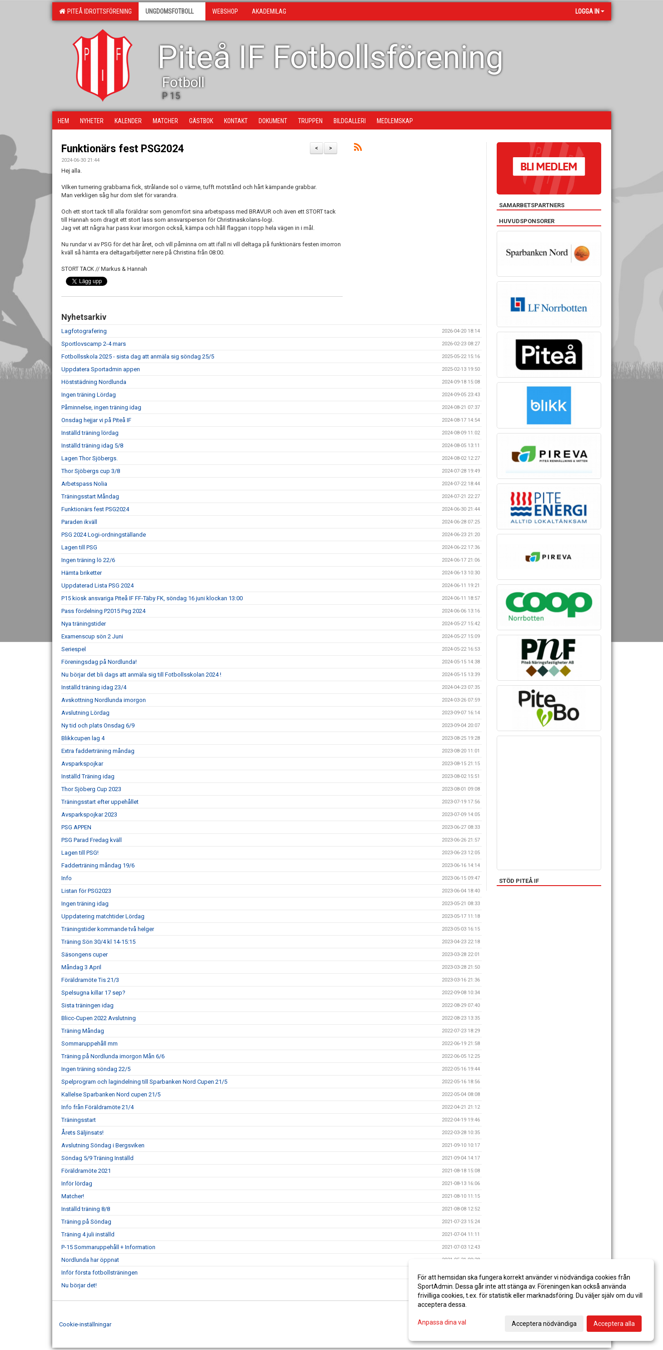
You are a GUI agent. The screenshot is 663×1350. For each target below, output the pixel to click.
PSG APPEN (76, 827)
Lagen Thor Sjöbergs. (89, 458)
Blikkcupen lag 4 (83, 738)
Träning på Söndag (86, 1221)
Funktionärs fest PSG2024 (122, 149)
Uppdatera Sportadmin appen (100, 369)
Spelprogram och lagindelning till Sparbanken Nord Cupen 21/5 (144, 1081)
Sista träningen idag (87, 1005)
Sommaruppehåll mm (89, 1043)
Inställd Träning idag (88, 776)
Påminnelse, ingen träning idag (101, 407)
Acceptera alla (614, 1323)
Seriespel (73, 649)
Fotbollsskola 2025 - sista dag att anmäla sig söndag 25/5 (137, 356)
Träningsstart (78, 1119)
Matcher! (72, 1196)
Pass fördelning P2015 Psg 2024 (103, 611)
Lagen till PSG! (80, 852)
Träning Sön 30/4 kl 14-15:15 (98, 941)
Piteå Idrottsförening (95, 11)
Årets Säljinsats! (82, 1132)
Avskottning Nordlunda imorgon (103, 700)
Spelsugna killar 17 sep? (93, 992)
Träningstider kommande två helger (107, 929)
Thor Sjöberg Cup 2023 (91, 789)
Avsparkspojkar (82, 763)
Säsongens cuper (84, 954)
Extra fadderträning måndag (98, 750)
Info (66, 878)
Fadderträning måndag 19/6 (98, 865)
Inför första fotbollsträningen (99, 1272)
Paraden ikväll (79, 521)
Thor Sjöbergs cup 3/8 (90, 471)
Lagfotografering (84, 331)
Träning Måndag (82, 1030)
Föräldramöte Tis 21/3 (90, 979)
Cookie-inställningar (85, 1324)
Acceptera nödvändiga (544, 1323)
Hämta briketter (81, 572)
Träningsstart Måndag (90, 496)
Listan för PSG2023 (86, 890)
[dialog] (531, 1300)
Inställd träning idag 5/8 (92, 445)
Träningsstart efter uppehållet (100, 801)
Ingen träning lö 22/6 (88, 560)
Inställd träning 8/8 (85, 1209)
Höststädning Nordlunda (93, 382)
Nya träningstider (83, 623)
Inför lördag (76, 1183)
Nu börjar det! (79, 1285)
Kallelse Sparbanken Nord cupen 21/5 (110, 1094)
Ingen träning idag (85, 903)
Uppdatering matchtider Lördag (103, 916)
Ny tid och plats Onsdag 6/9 (98, 725)
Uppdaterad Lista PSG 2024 (97, 585)
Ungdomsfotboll (172, 11)
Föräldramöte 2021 (86, 1170)
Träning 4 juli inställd (88, 1234)
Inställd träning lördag (90, 432)
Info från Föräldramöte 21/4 (97, 1107)
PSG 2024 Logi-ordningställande (103, 534)
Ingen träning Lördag (88, 394)
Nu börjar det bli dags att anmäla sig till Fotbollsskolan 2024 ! (141, 674)
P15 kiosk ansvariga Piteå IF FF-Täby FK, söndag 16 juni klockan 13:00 (152, 598)
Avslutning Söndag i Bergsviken (103, 1145)
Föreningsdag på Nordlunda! (99, 661)
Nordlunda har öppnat (90, 1259)
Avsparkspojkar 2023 (89, 814)
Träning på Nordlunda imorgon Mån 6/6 (113, 1056)
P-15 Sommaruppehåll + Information (108, 1247)
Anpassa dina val (442, 1322)
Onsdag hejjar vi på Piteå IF (96, 420)
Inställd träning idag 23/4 (93, 687)
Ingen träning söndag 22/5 (95, 1069)
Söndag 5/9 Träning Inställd (97, 1158)
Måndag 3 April (81, 967)
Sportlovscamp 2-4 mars (93, 343)
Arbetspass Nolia (84, 483)
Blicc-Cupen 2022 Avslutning (98, 1018)
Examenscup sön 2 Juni (92, 636)
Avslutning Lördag (85, 712)
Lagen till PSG (79, 547)
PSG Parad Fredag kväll (91, 840)
